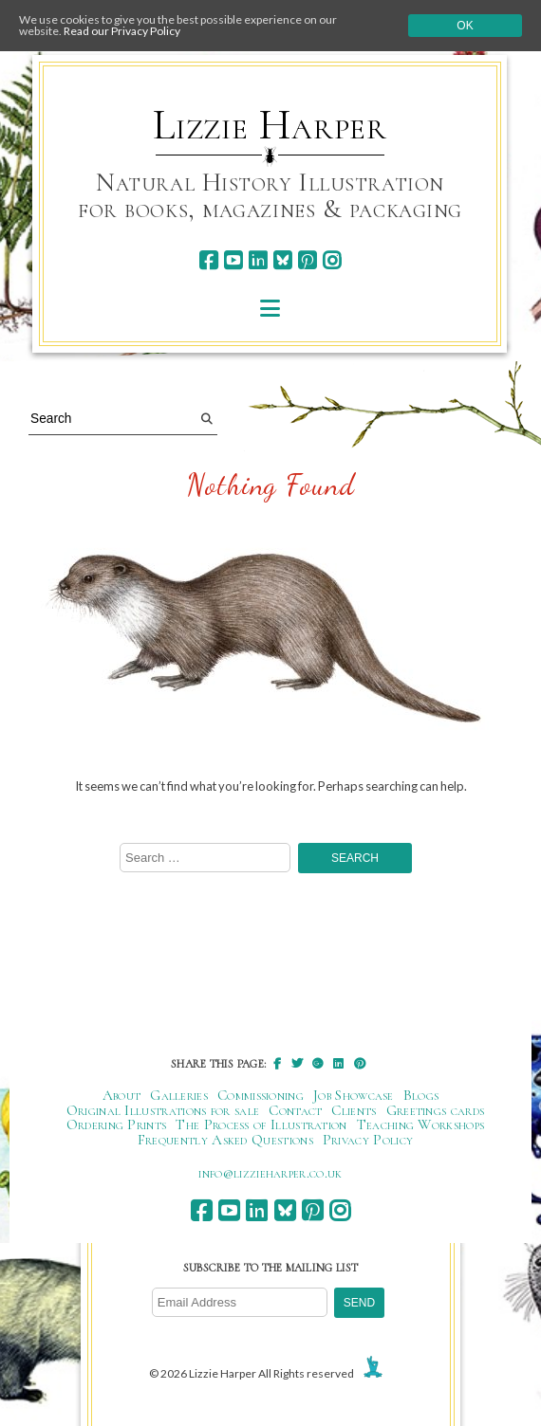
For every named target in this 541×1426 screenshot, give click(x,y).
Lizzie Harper (270, 125)
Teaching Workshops (421, 1124)
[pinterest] (307, 260)
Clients (353, 1110)
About (122, 1095)
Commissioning (260, 1095)
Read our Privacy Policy (122, 31)
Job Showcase (353, 1095)
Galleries (179, 1095)
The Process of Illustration (261, 1124)
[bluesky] (282, 260)
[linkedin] (258, 260)
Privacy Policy (368, 1139)
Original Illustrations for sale (163, 1110)
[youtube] (233, 260)
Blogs (421, 1095)
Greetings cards (435, 1110)
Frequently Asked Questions (225, 1139)
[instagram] (332, 260)
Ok (465, 25)
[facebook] (208, 260)
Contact (295, 1110)
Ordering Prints (116, 1124)
